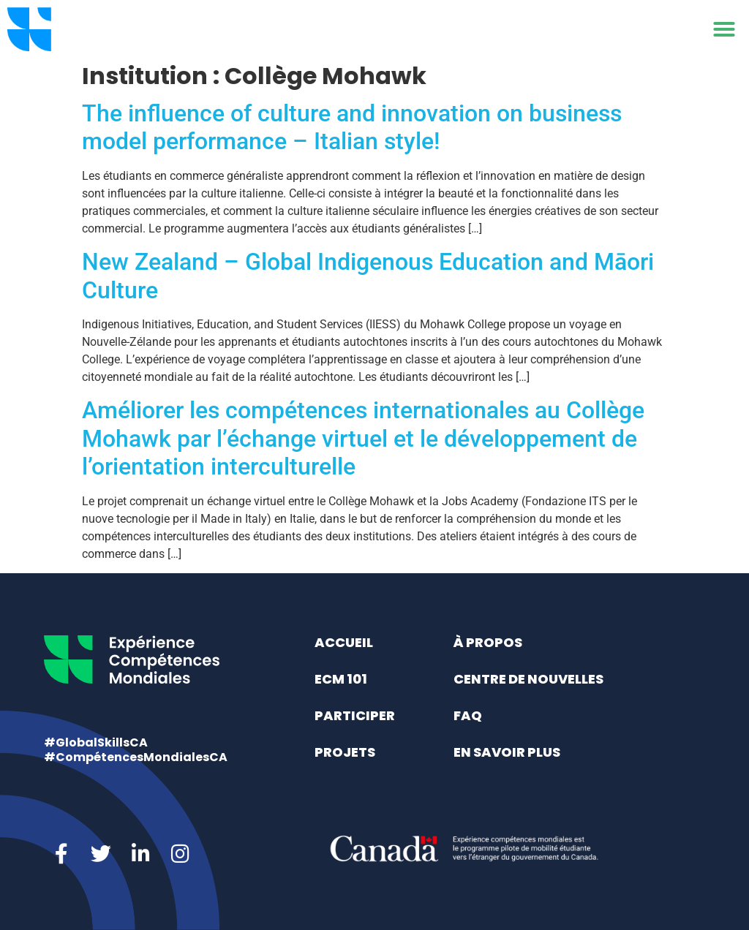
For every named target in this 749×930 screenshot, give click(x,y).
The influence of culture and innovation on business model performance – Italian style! (352, 127)
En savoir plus (506, 752)
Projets (345, 752)
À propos (487, 642)
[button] (724, 29)
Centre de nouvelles (528, 679)
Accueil (344, 642)
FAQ (467, 715)
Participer (355, 715)
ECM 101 (341, 679)
